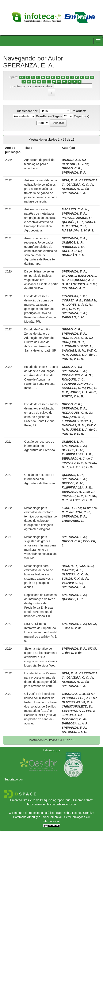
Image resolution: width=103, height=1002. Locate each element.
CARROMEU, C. (73, 520)
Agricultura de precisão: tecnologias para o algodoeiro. (39, 164)
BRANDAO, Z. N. (73, 160)
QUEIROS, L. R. (73, 242)
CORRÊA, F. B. (72, 300)
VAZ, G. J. (86, 566)
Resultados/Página (49, 116)
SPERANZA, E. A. (74, 172)
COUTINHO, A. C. (74, 288)
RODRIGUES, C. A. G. (77, 337)
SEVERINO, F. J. (73, 710)
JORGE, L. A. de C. (83, 354)
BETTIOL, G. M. (72, 450)
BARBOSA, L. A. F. (75, 723)
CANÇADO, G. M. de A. (78, 693)
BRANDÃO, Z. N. (73, 255)
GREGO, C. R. (71, 168)
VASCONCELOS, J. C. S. (79, 698)
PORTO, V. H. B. (73, 359)
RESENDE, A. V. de (75, 164)
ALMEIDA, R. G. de (75, 188)
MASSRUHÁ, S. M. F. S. (78, 230)
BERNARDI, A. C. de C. (78, 458)
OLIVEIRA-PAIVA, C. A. (78, 702)
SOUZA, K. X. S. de (75, 578)
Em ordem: (78, 111)
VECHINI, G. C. (72, 582)
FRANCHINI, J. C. (74, 296)
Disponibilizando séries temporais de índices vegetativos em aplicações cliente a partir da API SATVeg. (41, 280)
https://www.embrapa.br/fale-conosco (51, 804)
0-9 (21, 77)
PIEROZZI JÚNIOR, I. (76, 217)
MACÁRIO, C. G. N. (75, 209)
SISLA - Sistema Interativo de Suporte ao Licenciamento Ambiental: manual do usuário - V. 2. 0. (41, 632)
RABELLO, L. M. (73, 246)
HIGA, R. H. (70, 180)
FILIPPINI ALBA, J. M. (77, 454)
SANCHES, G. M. (73, 350)
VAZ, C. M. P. (71, 309)
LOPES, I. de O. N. (79, 304)
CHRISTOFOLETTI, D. (77, 706)
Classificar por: (27, 111)
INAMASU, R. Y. (73, 462)
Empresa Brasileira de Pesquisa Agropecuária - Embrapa (47, 800)
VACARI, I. (69, 275)
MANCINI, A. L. (72, 570)
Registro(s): (82, 116)
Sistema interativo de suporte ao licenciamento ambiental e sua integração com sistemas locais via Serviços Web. (40, 657)
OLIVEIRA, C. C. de (79, 184)
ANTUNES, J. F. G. (83, 284)
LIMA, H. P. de (71, 508)
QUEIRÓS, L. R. (73, 222)
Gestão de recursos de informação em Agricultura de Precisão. (40, 446)
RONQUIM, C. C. (73, 342)
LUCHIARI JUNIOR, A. (77, 346)
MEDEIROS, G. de (74, 719)
